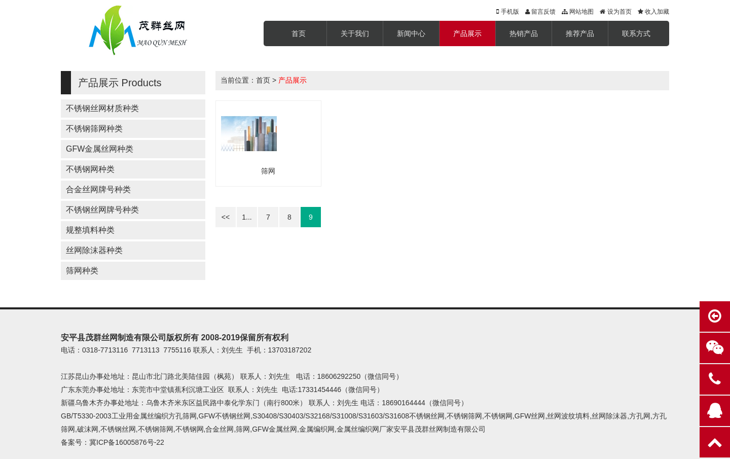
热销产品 (523, 33)
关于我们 (355, 33)
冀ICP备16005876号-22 (126, 442)
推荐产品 (580, 33)
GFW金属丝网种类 (99, 149)
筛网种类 (82, 270)
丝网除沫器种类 (94, 250)
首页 (298, 33)
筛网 (268, 171)
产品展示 (467, 33)
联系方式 (636, 33)
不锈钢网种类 (90, 169)
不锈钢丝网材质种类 (102, 108)
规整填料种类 (90, 230)
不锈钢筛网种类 (94, 128)
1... (246, 217)
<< (226, 217)
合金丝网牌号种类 (98, 189)
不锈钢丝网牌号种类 (102, 209)
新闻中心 (411, 33)
